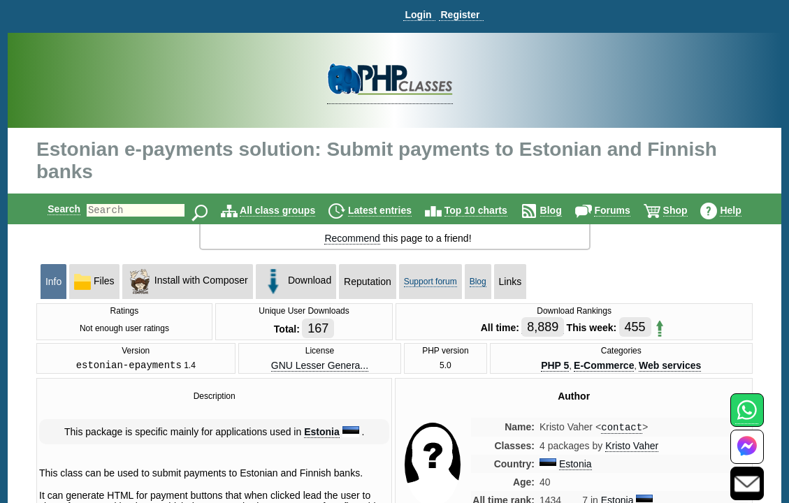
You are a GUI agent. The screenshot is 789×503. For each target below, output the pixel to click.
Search (52, 208)
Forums (624, 210)
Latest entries (392, 210)
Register (459, 14)
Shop (687, 210)
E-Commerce (604, 366)
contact (621, 430)
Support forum (430, 281)
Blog (563, 210)
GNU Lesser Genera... (319, 366)
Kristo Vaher (631, 449)
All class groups (289, 210)
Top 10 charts (487, 210)
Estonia (322, 433)
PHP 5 (555, 366)
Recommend (351, 238)
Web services (670, 366)
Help (742, 210)
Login (418, 14)
